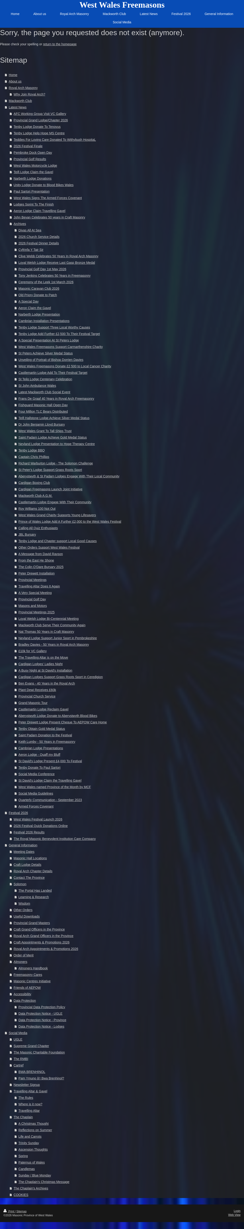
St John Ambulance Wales (37, 385)
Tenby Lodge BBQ (31, 450)
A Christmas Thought (33, 1123)
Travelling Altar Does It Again (39, 586)
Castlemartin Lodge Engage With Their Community (55, 502)
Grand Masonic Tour (33, 703)
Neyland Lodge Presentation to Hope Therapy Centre (56, 444)
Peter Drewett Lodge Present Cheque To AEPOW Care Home (62, 722)
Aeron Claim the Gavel (34, 308)
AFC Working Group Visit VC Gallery (40, 114)
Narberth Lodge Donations (33, 178)
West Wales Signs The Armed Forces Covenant (48, 198)
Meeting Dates (24, 852)
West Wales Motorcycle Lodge (35, 165)
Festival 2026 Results (29, 832)
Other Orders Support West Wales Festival (49, 547)
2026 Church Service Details (38, 237)
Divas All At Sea (29, 230)
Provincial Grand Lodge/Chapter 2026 (41, 120)
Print (9, 1211)
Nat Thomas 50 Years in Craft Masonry (46, 631)
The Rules (25, 1098)
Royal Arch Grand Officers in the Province (43, 936)
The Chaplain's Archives (31, 1188)
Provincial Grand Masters (32, 923)
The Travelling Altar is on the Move (43, 657)
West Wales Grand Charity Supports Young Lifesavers (57, 515)
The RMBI (21, 1059)
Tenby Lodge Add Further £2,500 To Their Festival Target (59, 334)
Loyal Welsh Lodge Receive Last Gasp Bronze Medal (56, 262)
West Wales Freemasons (122, 4)
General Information (23, 845)
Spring (23, 1156)
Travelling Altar (29, 1110)
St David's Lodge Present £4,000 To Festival (50, 761)
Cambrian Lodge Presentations (40, 748)
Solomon (20, 884)
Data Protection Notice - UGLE (40, 1013)
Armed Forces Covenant (36, 806)
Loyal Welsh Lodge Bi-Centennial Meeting (48, 619)
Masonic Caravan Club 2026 (38, 288)
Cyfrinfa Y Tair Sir (30, 250)
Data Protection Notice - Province (42, 1020)
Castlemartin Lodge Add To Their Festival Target (52, 373)
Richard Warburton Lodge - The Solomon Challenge (55, 463)
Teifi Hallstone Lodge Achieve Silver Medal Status (53, 418)
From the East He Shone (36, 560)
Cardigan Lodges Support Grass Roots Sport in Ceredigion (60, 677)
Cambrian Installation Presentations (44, 321)
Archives (20, 224)
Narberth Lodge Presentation (39, 314)
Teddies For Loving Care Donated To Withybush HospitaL (55, 139)
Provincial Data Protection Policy (41, 1007)
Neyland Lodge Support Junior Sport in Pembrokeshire (57, 638)
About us (15, 81)
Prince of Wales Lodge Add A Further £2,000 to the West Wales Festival (69, 521)
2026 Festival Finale (28, 146)
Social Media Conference (36, 774)
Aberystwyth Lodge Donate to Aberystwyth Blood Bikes (57, 716)
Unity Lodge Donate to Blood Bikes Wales (43, 185)
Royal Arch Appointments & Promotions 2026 (46, 949)
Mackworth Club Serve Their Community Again (51, 625)
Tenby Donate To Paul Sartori (39, 767)
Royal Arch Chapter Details (33, 871)
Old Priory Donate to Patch (37, 295)
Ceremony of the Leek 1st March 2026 (45, 282)
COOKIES (21, 1195)
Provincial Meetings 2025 (36, 612)
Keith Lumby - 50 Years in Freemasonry (46, 742)
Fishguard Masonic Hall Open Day (43, 405)
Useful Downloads (27, 916)
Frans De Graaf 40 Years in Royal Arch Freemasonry (56, 398)
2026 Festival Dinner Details (38, 243)
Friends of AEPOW (27, 987)
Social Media (18, 1033)
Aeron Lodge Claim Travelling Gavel (39, 211)
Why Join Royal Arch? (29, 94)
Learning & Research (33, 897)
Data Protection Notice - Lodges (41, 1026)
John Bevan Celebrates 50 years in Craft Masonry (49, 217)
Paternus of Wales (31, 1162)
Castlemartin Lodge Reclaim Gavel (43, 709)
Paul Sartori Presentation (32, 191)
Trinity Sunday (28, 1143)
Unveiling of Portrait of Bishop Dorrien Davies (50, 360)
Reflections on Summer (35, 1130)
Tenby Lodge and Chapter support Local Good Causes (57, 541)
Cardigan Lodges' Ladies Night (40, 664)
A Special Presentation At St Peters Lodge (48, 340)
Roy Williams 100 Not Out (36, 508)
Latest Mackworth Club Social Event (44, 392)
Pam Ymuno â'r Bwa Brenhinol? (41, 1078)
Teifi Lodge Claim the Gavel (33, 172)
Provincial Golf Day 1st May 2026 (42, 269)
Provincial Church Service (36, 696)
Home (13, 75)
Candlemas (26, 1169)
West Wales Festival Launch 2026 (38, 819)
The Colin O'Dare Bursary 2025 (41, 567)
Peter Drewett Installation (36, 573)
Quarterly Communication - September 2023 (50, 800)
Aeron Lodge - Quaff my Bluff (39, 754)
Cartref (19, 1065)
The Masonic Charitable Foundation (39, 1052)
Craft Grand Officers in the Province (39, 929)
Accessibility (22, 994)
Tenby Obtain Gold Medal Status (41, 729)
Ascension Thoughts (33, 1149)
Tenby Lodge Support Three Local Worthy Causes (54, 327)
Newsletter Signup (27, 1085)
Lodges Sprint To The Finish (34, 204)
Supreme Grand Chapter (31, 1046)
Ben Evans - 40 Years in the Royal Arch (46, 683)
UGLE (18, 1039)
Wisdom (24, 903)
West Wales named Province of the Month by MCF (54, 787)
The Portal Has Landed (35, 890)
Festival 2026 (18, 813)
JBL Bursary (27, 534)
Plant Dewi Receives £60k (37, 690)
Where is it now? (30, 1104)
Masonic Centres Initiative (32, 981)
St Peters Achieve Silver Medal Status (45, 353)
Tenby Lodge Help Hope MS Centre (39, 133)
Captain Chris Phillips (33, 457)
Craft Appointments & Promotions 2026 (42, 942)
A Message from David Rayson (40, 554)
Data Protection (25, 1000)
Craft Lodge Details (27, 864)
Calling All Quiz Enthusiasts (38, 528)
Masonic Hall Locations (30, 858)
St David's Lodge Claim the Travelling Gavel (50, 780)
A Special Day (28, 301)
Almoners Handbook (33, 968)
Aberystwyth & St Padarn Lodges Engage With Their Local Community (68, 476)
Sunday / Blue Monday (34, 1175)
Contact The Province (29, 877)
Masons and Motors (32, 606)
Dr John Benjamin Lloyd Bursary (41, 424)
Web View (234, 1215)
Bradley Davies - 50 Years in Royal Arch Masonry (53, 644)
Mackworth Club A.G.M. (35, 496)
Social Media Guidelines (35, 793)
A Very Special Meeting (35, 593)
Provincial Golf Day (32, 599)
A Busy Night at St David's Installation (45, 670)
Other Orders (23, 910)
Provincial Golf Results (30, 159)
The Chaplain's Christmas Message (44, 1182)
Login (237, 1211)
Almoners (20, 962)
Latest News (18, 107)
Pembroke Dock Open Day (33, 152)
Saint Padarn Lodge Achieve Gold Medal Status (52, 437)
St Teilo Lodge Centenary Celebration (45, 379)
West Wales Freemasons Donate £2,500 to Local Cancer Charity (64, 366)
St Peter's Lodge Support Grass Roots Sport (50, 470)
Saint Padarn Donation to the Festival (45, 735)
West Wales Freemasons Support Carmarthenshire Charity (60, 347)
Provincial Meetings (32, 580)
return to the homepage (60, 44)
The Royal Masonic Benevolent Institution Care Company (55, 839)
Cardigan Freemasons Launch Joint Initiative (50, 489)
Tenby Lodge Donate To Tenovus (37, 127)
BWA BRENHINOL (31, 1072)
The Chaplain (23, 1117)
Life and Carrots (30, 1136)
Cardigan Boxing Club (34, 483)
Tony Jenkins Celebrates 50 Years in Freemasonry (54, 275)
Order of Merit (24, 955)
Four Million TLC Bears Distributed (43, 411)
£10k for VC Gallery (32, 651)
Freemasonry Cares (28, 975)
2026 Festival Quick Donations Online (41, 826)
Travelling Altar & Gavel (30, 1091)
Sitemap (21, 1211)
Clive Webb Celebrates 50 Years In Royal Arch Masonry (58, 256)
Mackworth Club (20, 101)
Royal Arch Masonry (23, 88)
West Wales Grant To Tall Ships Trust (45, 431)
